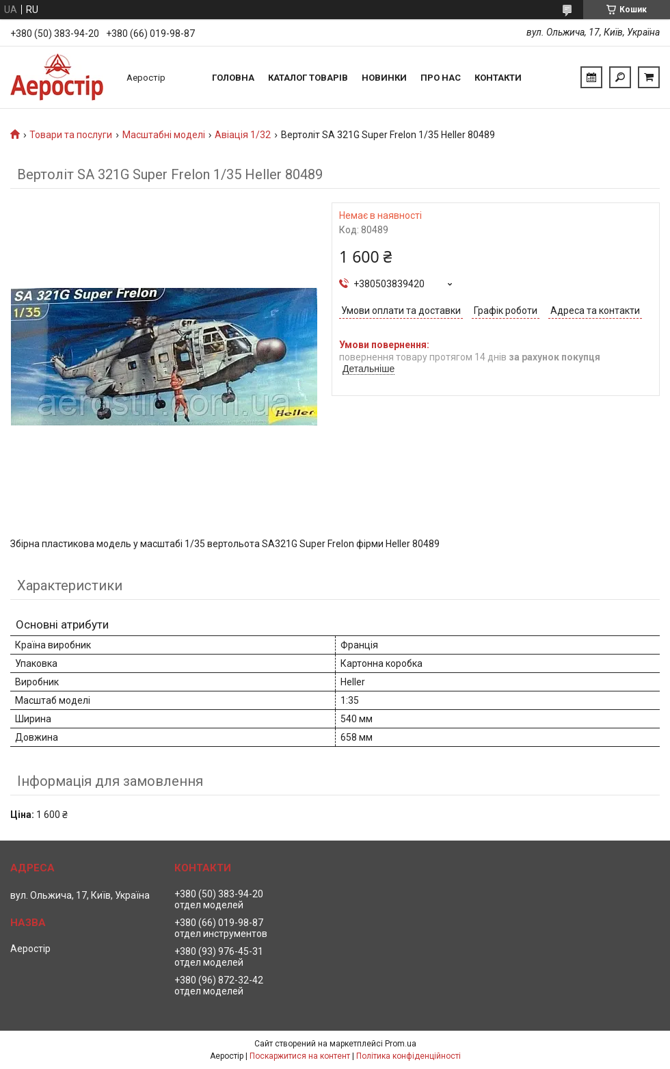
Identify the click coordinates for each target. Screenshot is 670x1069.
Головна (233, 77)
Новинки (384, 77)
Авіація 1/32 (243, 134)
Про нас (440, 77)
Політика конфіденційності (408, 1056)
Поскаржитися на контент (300, 1056)
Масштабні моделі (163, 134)
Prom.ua (400, 1043)
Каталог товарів (308, 77)
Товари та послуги (70, 134)
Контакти (498, 77)
